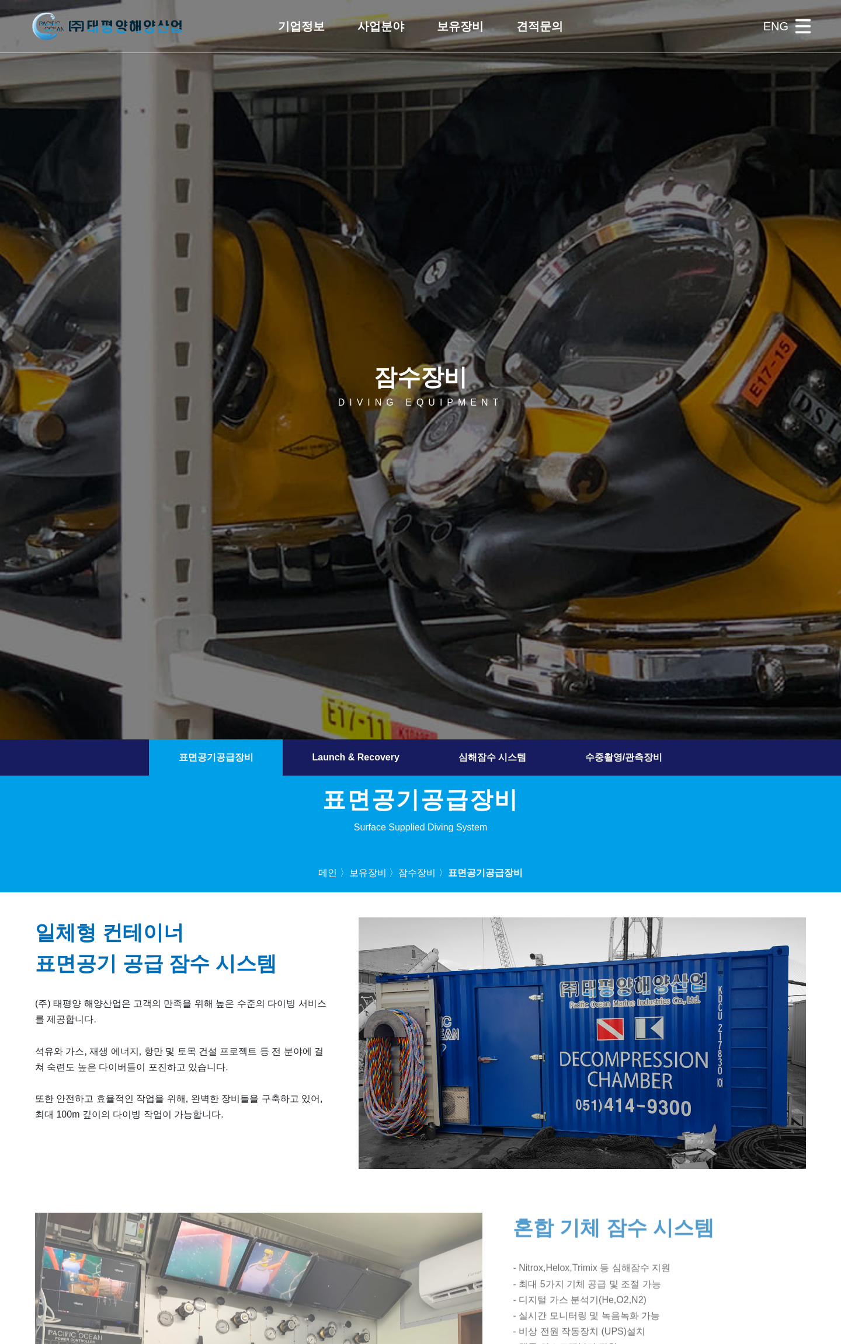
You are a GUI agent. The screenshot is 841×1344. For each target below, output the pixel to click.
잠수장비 (417, 873)
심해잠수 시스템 (492, 757)
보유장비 (368, 873)
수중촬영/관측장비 (623, 757)
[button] (301, 26)
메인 (327, 873)
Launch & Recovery (355, 757)
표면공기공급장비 (216, 757)
